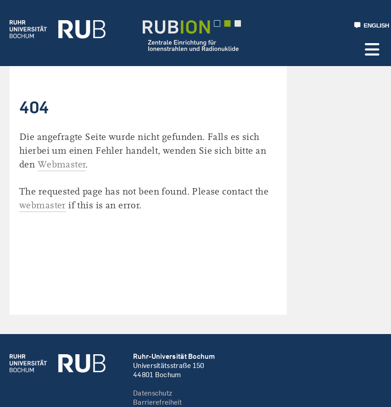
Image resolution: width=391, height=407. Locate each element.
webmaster (42, 205)
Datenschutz (152, 393)
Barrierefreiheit (157, 402)
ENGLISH (371, 25)
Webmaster (62, 164)
